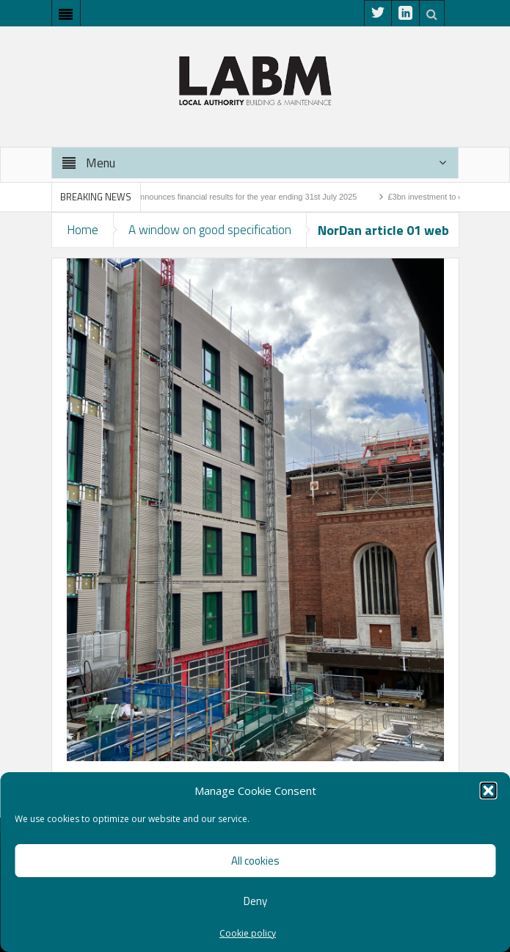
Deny (255, 901)
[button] (488, 790)
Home (82, 229)
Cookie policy (247, 933)
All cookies (255, 860)
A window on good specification (209, 229)
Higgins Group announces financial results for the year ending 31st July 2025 (224, 196)
